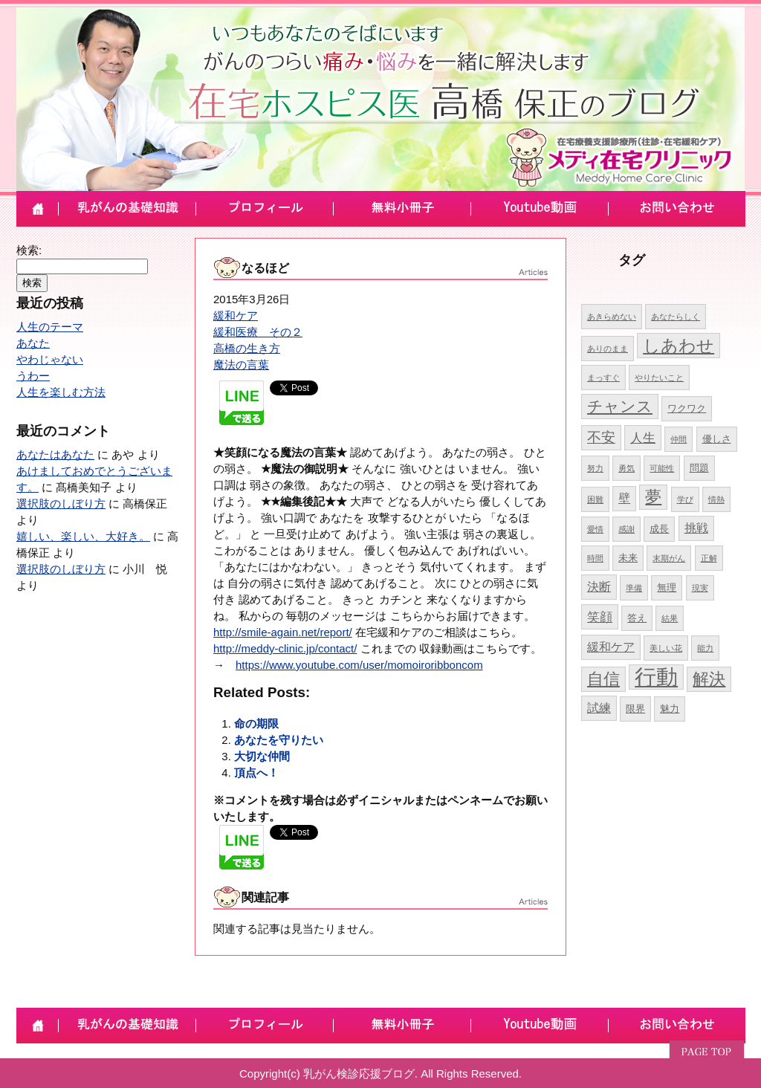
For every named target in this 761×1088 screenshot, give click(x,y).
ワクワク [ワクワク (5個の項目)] (686, 408)
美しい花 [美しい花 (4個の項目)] (666, 648)
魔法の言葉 (241, 364)
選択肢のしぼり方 (61, 503)
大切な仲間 (262, 756)
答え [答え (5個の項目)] (637, 618)
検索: (29, 250)
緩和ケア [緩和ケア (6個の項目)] (611, 647)
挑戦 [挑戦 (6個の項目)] (696, 528)
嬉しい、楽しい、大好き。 (83, 536)
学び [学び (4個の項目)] (685, 499)
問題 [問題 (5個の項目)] (699, 467)
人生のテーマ (49, 326)
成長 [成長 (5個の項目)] (659, 528)
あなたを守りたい (278, 740)
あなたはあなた (55, 454)
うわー (33, 375)
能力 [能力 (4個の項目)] (705, 648)
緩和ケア (235, 315)
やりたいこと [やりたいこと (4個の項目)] (659, 377)
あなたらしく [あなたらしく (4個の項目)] (675, 316)
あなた (33, 343)
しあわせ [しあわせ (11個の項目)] (678, 345)
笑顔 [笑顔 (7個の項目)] (599, 616)
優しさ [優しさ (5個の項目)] (716, 438)
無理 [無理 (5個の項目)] (666, 587)
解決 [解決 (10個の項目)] (709, 679)
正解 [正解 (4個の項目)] (709, 558)
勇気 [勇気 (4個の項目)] (626, 468)
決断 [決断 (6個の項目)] (599, 586)
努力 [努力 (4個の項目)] (595, 468)
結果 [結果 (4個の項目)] (669, 618)
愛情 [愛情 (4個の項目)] (595, 529)
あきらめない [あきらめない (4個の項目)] (611, 316)
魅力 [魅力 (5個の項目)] (669, 708)
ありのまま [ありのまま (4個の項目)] (607, 348)
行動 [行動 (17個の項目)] (656, 676)
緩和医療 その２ (257, 332)
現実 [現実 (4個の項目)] (700, 587)
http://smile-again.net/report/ (282, 632)
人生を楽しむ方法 (61, 392)
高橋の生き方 (246, 348)
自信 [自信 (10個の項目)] (603, 679)
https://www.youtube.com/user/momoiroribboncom (359, 664)
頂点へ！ (256, 772)
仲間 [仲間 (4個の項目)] (678, 439)
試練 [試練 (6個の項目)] (599, 708)
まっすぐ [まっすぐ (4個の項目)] (603, 377)
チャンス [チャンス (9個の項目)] (619, 406)
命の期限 (256, 723)
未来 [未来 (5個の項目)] (628, 557)
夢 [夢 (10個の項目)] (653, 497)
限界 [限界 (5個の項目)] (635, 708)
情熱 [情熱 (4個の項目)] (716, 499)
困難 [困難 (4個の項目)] (595, 499)
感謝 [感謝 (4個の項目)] (626, 529)
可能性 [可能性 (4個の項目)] (662, 468)
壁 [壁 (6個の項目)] (624, 498)
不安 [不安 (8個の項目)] (601, 437)
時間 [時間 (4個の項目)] (595, 558)
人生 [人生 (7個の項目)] (642, 437)
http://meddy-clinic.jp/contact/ (285, 648)
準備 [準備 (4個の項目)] (634, 587)
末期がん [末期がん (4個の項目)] (668, 558)
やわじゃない (49, 359)
